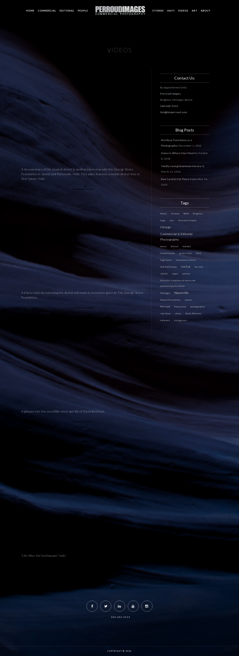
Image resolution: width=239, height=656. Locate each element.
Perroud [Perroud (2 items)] (165, 306)
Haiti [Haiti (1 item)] (198, 253)
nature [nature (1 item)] (188, 299)
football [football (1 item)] (187, 246)
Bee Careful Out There (175, 179)
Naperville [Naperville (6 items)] (181, 292)
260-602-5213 (169, 106)
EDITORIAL (67, 10)
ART (194, 10)
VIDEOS (183, 10)
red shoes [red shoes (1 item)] (165, 313)
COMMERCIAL (47, 10)
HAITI (171, 10)
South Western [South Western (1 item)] (193, 313)
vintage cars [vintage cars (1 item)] (180, 320)
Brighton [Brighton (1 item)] (197, 213)
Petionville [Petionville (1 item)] (180, 306)
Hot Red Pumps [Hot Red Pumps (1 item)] (168, 266)
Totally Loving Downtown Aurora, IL (182, 166)
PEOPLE (83, 10)
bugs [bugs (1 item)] (163, 220)
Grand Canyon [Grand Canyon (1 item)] (167, 253)
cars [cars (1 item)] (172, 220)
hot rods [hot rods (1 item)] (199, 266)
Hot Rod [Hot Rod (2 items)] (186, 266)
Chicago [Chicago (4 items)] (165, 227)
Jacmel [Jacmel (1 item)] (164, 273)
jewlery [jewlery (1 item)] (186, 273)
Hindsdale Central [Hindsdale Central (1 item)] (186, 260)
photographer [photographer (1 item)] (197, 306)
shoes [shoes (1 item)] (178, 313)
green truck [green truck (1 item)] (185, 253)
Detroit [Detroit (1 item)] (175, 246)
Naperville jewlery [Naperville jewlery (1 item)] (170, 299)
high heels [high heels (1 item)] (166, 260)
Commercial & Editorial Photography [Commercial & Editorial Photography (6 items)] (176, 236)
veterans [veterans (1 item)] (165, 320)
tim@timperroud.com (173, 112)
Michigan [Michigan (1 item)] (165, 293)
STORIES (158, 10)
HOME (30, 10)
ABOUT (206, 10)
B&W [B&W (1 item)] (186, 213)
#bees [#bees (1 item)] (163, 213)
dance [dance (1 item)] (163, 246)
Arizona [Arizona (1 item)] (175, 213)
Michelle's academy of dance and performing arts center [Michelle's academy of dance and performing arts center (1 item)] (178, 283)
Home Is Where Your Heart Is (179, 153)
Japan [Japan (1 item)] (175, 273)
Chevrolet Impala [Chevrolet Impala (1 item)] (187, 220)
